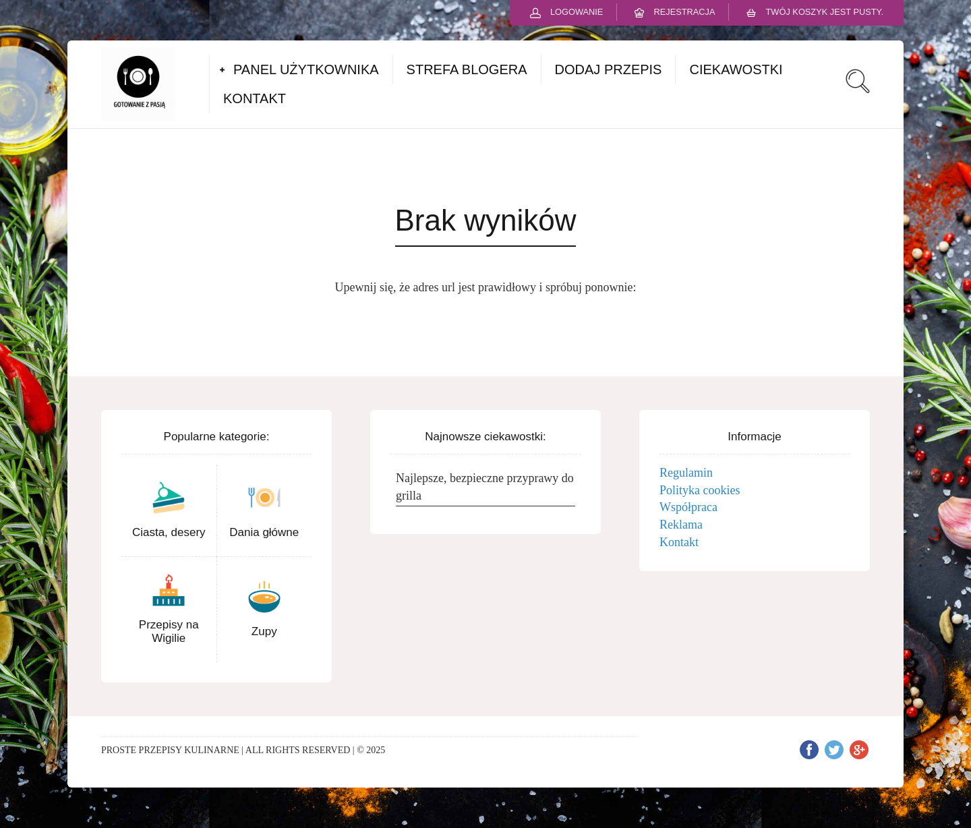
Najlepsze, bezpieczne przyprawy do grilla (485, 486)
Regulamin (686, 472)
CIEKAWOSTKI (735, 69)
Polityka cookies (699, 490)
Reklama (681, 524)
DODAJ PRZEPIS (608, 69)
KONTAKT (254, 98)
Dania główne (264, 532)
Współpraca (688, 507)
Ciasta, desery (169, 532)
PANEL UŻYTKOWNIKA (306, 69)
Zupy (264, 631)
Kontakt (679, 542)
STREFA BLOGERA (467, 69)
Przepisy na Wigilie (169, 631)
